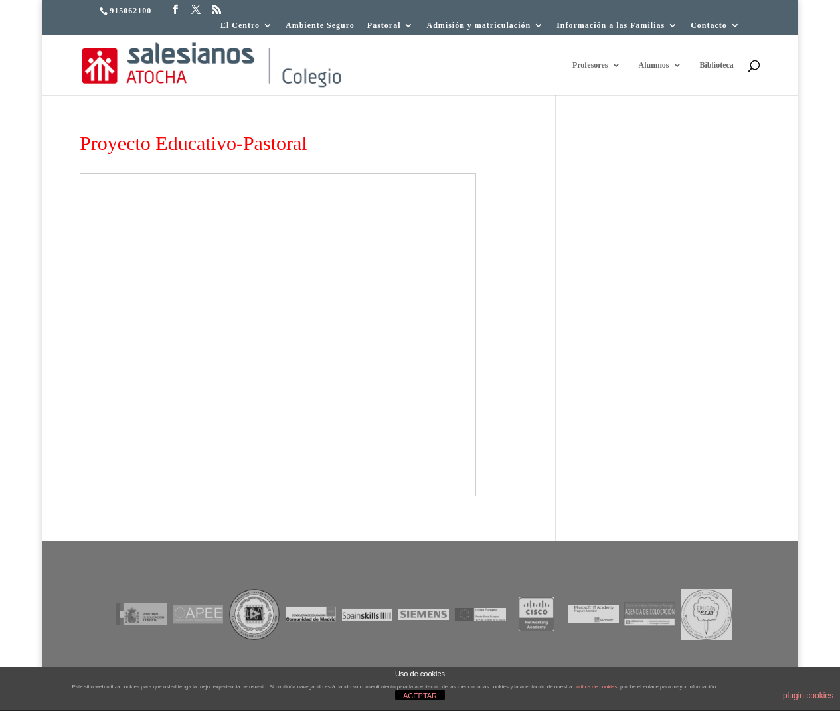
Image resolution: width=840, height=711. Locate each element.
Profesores (590, 65)
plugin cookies (808, 695)
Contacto (709, 25)
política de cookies (596, 687)
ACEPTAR (420, 696)
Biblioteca (716, 65)
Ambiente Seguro (320, 25)
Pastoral (384, 25)
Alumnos (653, 65)
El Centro (240, 25)
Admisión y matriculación (478, 25)
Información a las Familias (610, 25)
